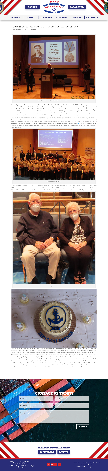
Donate (32, 7)
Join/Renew (77, 7)
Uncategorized (33, 29)
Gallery (62, 17)
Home (17, 17)
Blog (78, 17)
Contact (93, 17)
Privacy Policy (21, 468)
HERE (78, 123)
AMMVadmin (16, 29)
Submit (82, 426)
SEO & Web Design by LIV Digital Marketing (21, 466)
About (32, 17)
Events (47, 17)
